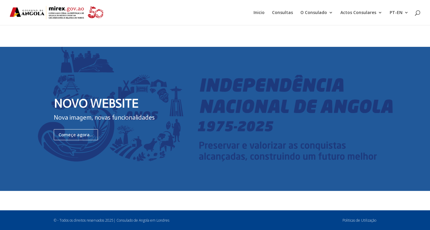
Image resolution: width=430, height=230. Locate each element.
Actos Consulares (358, 12)
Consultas (282, 12)
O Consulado (313, 12)
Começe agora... (76, 135)
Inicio (259, 12)
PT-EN (396, 12)
